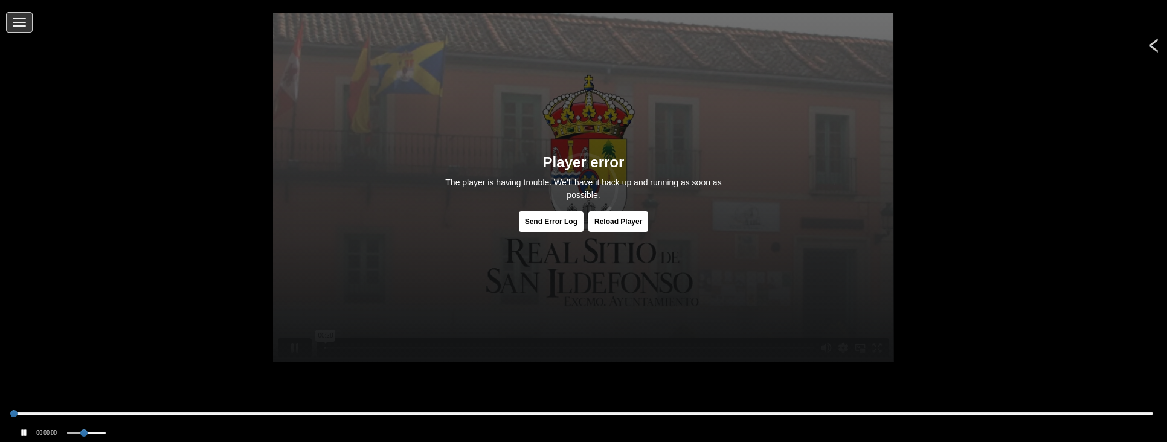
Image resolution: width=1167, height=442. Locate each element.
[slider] (14, 413)
